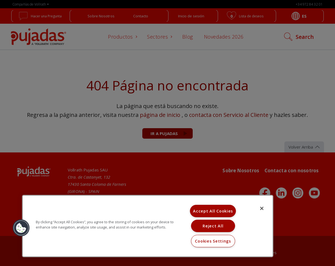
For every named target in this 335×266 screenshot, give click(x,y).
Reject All (213, 226)
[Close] (262, 208)
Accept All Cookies (213, 211)
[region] (147, 226)
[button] (21, 228)
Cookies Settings (213, 241)
